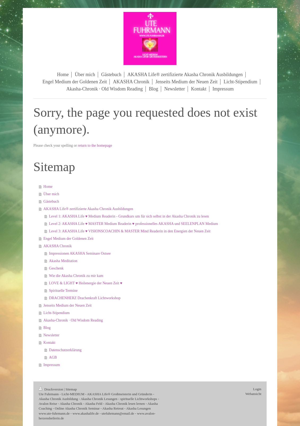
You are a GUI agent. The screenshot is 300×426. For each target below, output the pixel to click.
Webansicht (253, 394)
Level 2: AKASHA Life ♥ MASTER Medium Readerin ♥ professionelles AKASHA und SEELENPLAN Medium (133, 224)
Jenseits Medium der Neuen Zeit (67, 305)
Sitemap (71, 389)
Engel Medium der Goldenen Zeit (68, 239)
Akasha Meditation (63, 261)
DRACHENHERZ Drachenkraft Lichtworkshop (85, 298)
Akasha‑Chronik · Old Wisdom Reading (73, 320)
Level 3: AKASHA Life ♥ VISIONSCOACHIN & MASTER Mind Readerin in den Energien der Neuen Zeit (129, 231)
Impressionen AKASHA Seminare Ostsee (80, 253)
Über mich (51, 194)
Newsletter (51, 335)
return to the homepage (95, 145)
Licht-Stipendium (56, 313)
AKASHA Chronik (57, 246)
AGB (53, 357)
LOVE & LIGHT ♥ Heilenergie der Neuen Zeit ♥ (85, 283)
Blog (47, 328)
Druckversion (51, 389)
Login (257, 389)
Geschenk (56, 268)
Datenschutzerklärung (65, 350)
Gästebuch (51, 201)
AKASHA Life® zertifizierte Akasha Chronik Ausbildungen (88, 209)
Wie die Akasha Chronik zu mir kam (76, 276)
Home (47, 187)
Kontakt (49, 343)
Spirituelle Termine (63, 291)
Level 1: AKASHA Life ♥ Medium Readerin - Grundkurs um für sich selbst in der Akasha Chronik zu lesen (129, 216)
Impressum (51, 365)
